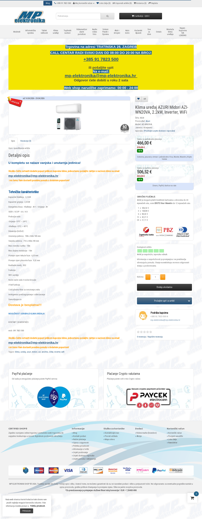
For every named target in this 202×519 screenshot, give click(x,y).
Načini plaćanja (79, 439)
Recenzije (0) (25, 141)
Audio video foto (94, 31)
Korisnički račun (175, 433)
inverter (57, 352)
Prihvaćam (26, 511)
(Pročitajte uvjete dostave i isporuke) (159, 131)
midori (34, 352)
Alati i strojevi (117, 31)
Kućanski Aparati (138, 31)
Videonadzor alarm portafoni (81, 31)
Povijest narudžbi (175, 436)
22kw (51, 352)
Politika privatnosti (81, 446)
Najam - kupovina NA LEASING (183, 32)
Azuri (148, 121)
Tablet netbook (44, 31)
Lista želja (172, 439)
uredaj (23, 352)
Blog (75, 433)
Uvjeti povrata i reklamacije (84, 459)
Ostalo (159, 32)
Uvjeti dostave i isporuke (83, 455)
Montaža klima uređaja (170, 31)
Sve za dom (149, 31)
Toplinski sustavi (67, 31)
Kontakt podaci (79, 436)
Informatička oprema (30, 31)
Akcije (139, 436)
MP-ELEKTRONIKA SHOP (19, 484)
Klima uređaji (56, 31)
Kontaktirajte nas (112, 433)
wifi (62, 352)
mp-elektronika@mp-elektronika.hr (101, 75)
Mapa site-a (110, 439)
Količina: (140, 277)
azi (39, 352)
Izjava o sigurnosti (81, 442)
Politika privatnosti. (37, 506)
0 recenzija (141, 336)
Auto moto (127, 31)
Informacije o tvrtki (81, 449)
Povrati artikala (111, 436)
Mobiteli (16, 32)
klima (17, 352)
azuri (29, 352)
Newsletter (172, 442)
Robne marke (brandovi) (147, 433)
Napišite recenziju (155, 336)
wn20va (45, 352)
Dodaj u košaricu (164, 287)
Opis (13, 141)
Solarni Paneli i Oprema (105, 31)
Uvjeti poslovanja (80, 452)
